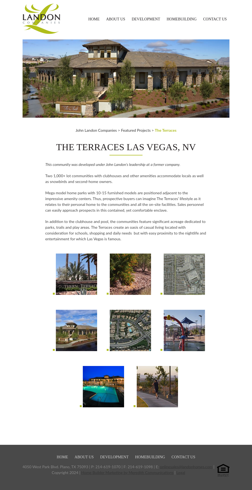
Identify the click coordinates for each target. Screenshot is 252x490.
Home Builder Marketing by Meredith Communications (127, 472)
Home (94, 19)
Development (146, 19)
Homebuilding (182, 19)
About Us (115, 19)
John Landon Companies (96, 130)
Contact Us (215, 19)
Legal (180, 472)
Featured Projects (136, 130)
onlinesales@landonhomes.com (186, 466)
